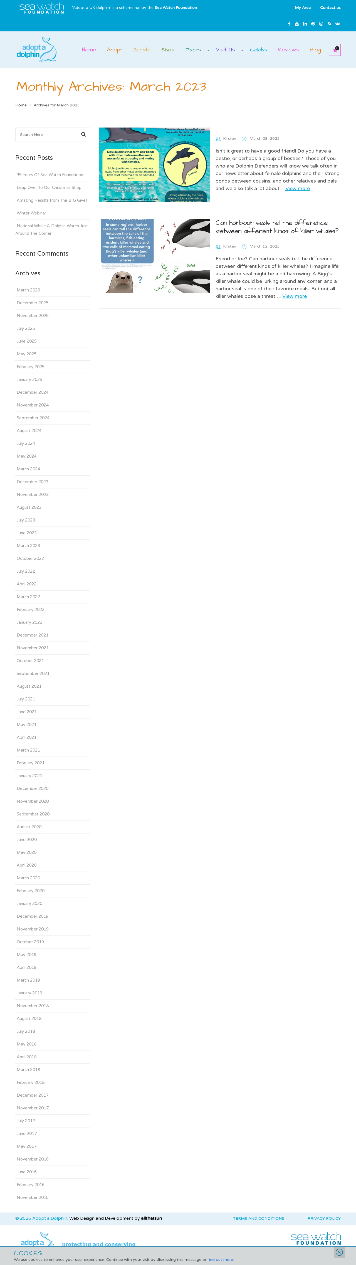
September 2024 (33, 417)
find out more (220, 1259)
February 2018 (30, 1082)
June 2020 (27, 839)
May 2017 (26, 1146)
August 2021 (29, 686)
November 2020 (33, 801)
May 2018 (26, 1044)
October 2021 (30, 660)
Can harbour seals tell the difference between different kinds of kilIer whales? (277, 227)
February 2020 (30, 890)
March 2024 (28, 468)
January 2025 (29, 379)
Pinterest (313, 23)
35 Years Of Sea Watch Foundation (50, 174)
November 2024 (33, 405)
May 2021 (26, 724)
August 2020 (29, 826)
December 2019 (32, 916)
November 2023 (33, 494)
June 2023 (27, 532)
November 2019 (33, 929)
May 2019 (26, 954)
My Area (303, 7)
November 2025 (33, 315)
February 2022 (30, 609)
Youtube (297, 23)
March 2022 (28, 596)
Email (337, 23)
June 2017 (27, 1133)
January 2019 (29, 992)
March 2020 (28, 877)
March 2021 (28, 750)
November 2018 (33, 1005)
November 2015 (33, 1197)
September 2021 (33, 673)
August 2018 (29, 1018)
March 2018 (28, 1069)
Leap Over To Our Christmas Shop (49, 187)
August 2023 (29, 507)
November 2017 (33, 1108)
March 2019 (28, 980)
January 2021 (29, 775)
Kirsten (229, 138)
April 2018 (26, 1056)
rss (329, 23)
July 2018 (26, 1031)
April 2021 (26, 737)
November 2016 (33, 1159)
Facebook (289, 23)
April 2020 (26, 865)
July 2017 (26, 1120)
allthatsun (151, 1218)
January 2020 (29, 903)
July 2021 (26, 699)
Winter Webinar (31, 213)
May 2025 (26, 353)
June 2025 (27, 341)
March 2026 (28, 290)
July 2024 (26, 443)
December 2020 (32, 788)
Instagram (321, 23)
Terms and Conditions (258, 1218)
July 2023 (26, 520)
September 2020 (33, 814)
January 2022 (29, 622)
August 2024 (29, 430)
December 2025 (32, 302)
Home (21, 105)
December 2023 (32, 481)
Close (339, 1252)
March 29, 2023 (264, 138)
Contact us (330, 7)
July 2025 (26, 328)
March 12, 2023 (264, 246)
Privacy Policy (324, 1218)
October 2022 (30, 558)
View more (297, 188)
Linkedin (305, 23)
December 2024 (32, 392)
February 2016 (30, 1184)
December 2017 (32, 1095)
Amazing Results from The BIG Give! (52, 200)
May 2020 (26, 852)
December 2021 (32, 635)
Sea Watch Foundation (176, 7)
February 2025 (30, 366)
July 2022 (26, 571)
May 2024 (26, 456)
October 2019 (30, 941)
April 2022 (26, 584)
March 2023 (28, 545)
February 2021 (30, 762)
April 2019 (26, 967)
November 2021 (33, 647)
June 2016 (27, 1171)
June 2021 (27, 711)
